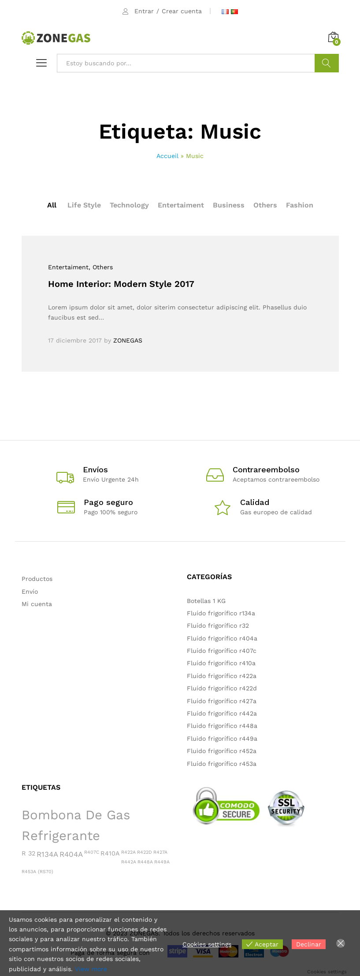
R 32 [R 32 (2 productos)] (28, 853)
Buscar (327, 63)
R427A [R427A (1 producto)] (160, 852)
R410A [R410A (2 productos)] (110, 853)
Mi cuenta (37, 603)
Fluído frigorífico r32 (218, 625)
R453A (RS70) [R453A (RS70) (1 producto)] (37, 871)
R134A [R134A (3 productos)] (47, 854)
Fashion (299, 205)
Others (265, 205)
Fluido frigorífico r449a (222, 738)
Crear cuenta (182, 11)
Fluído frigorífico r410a (221, 663)
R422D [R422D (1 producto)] (144, 852)
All (51, 205)
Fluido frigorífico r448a (222, 725)
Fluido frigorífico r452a (221, 750)
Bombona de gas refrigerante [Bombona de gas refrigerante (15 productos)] (76, 825)
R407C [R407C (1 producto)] (91, 852)
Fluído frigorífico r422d (222, 688)
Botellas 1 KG (206, 600)
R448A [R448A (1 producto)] (145, 862)
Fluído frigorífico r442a (222, 713)
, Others (101, 267)
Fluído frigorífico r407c (221, 650)
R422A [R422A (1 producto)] (128, 852)
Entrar (144, 11)
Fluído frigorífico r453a (221, 763)
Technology (129, 205)
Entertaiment (181, 205)
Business (229, 205)
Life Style (84, 205)
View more (91, 968)
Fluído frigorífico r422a (221, 675)
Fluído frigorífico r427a (221, 701)
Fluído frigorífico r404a (222, 638)
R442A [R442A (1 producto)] (128, 862)
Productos (37, 578)
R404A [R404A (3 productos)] (71, 854)
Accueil (167, 155)
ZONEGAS (127, 340)
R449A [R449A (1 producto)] (162, 862)
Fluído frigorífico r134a (221, 613)
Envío (30, 591)
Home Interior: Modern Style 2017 (121, 284)
